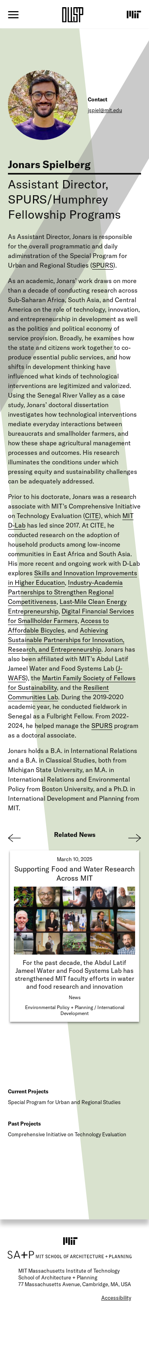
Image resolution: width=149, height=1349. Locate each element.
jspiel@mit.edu (105, 110)
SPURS (102, 265)
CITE (92, 516)
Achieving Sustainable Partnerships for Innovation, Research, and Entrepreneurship (66, 639)
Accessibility (116, 1298)
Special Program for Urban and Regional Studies (64, 1102)
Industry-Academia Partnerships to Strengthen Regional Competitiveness (65, 592)
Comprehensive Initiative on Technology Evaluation (67, 1134)
